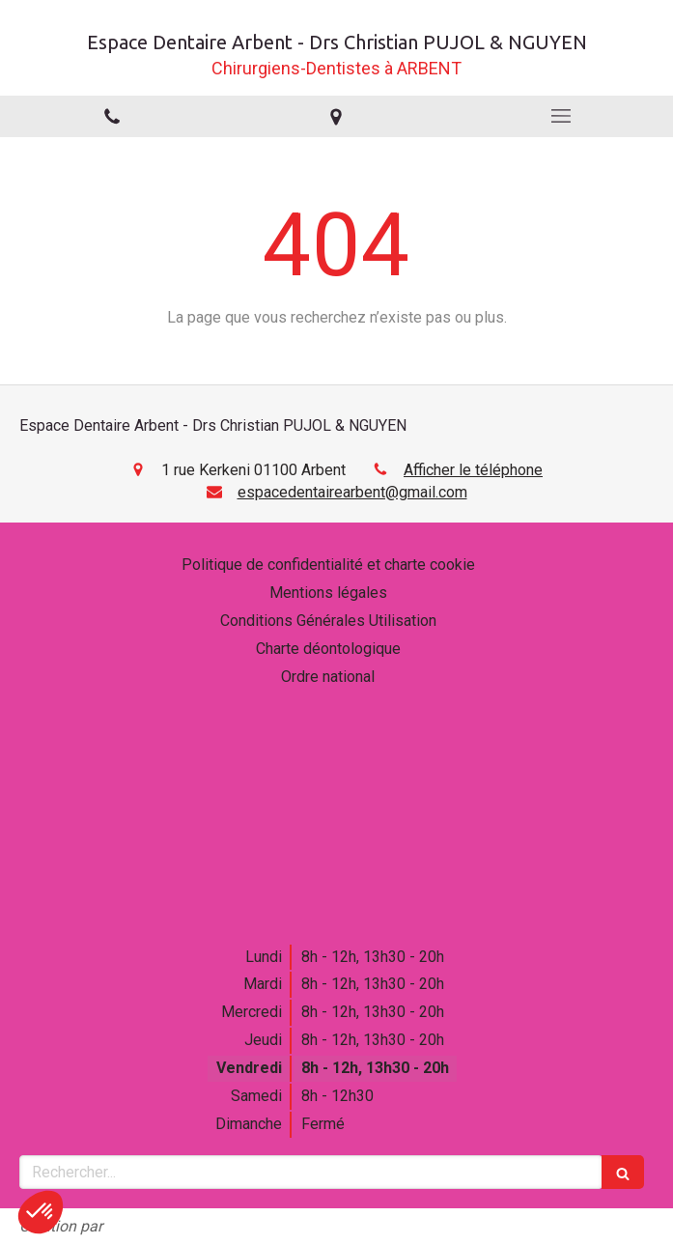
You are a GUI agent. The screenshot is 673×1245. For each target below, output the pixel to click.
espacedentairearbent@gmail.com (352, 492)
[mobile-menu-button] (561, 116)
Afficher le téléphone (473, 470)
